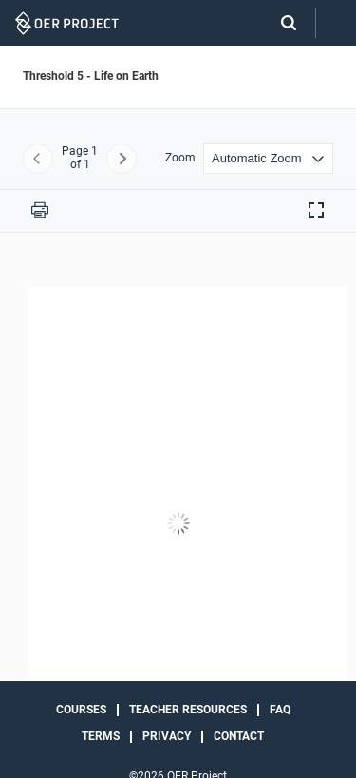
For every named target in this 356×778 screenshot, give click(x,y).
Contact (239, 736)
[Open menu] (336, 23)
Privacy (166, 736)
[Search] (279, 22)
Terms (101, 736)
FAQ (280, 709)
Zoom (180, 158)
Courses (81, 709)
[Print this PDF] (40, 210)
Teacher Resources (188, 709)
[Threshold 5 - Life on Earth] (178, 523)
